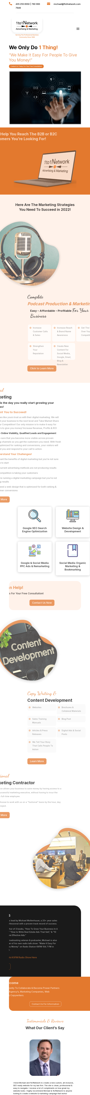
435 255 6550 (23, 4)
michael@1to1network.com (67, 4)
